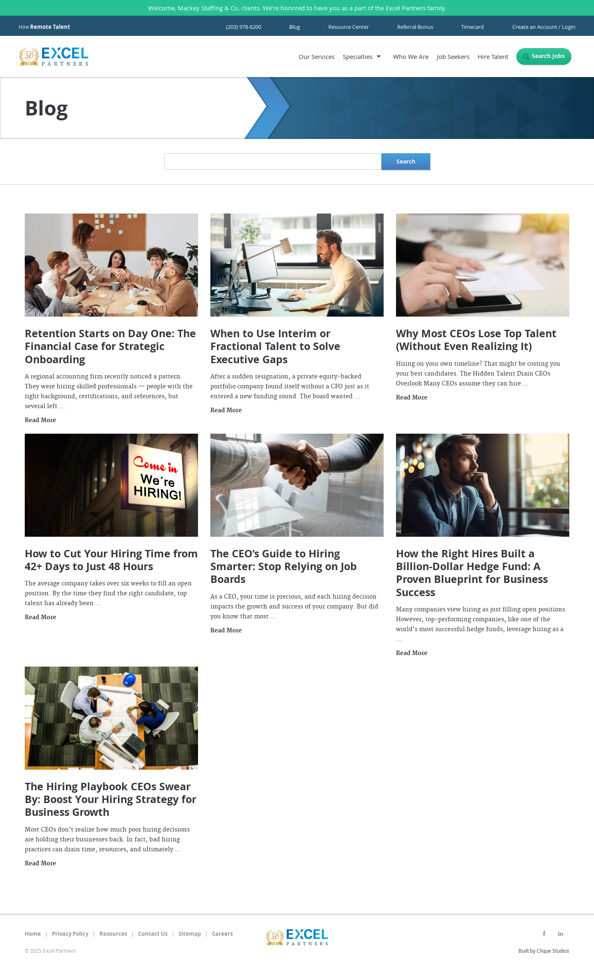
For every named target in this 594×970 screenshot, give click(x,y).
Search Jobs (548, 56)
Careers (222, 933)
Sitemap (190, 933)
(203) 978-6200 (243, 27)
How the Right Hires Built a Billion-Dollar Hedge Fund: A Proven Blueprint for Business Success (472, 572)
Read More (40, 420)
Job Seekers (453, 56)
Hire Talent (493, 56)
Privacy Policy (70, 933)
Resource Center (348, 27)
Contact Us (152, 933)
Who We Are (411, 56)
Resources (113, 933)
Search (405, 161)
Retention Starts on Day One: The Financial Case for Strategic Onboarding (110, 346)
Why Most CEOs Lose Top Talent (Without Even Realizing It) (476, 339)
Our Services (317, 56)
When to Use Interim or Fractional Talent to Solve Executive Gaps (275, 346)
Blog (294, 27)
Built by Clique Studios (544, 950)
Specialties (357, 56)
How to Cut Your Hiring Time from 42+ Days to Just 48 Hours (111, 559)
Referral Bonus (415, 27)
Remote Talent (50, 27)
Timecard (472, 27)
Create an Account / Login (543, 27)
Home (33, 933)
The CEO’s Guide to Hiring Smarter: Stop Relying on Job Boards (283, 566)
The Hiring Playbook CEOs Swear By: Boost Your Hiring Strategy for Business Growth (110, 799)
